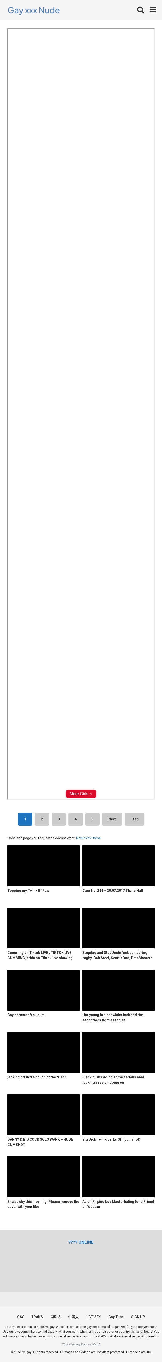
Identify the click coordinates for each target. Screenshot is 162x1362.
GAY (20, 1317)
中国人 (73, 1317)
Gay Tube (116, 1317)
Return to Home (88, 838)
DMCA (96, 1344)
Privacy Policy (80, 1344)
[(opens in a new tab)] (81, 1242)
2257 (64, 1344)
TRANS (37, 1317)
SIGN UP (138, 1317)
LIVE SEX (93, 1317)
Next (112, 819)
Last (134, 819)
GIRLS (56, 1317)
